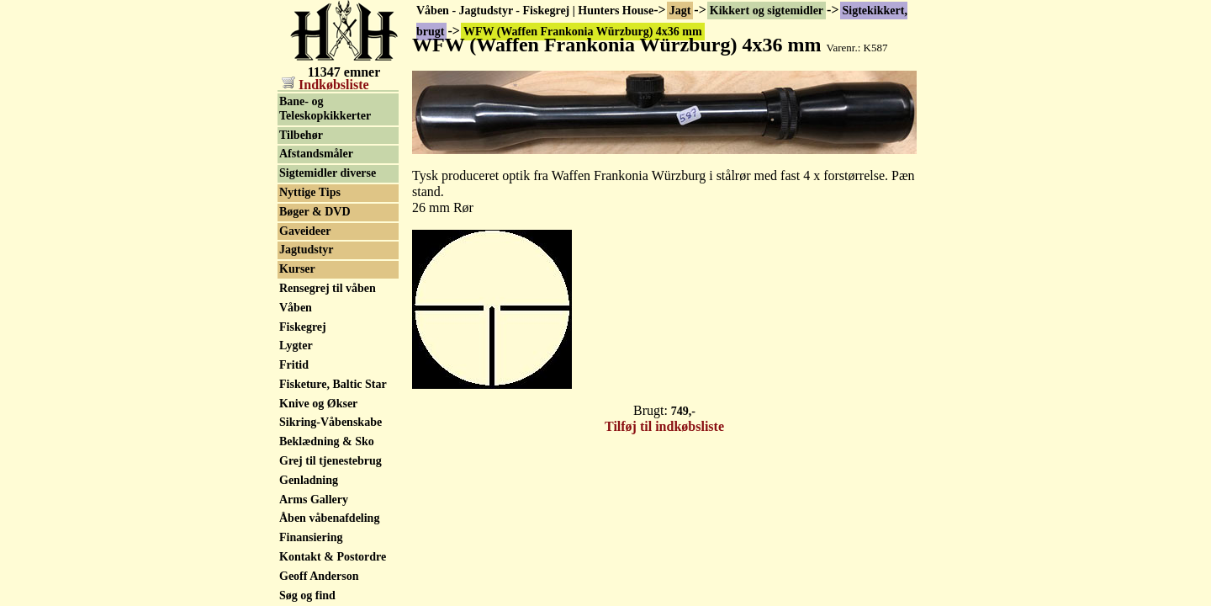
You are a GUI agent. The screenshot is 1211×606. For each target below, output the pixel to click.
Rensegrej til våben (327, 356)
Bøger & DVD (315, 280)
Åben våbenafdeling (329, 586)
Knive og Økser (318, 471)
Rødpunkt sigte (317, 117)
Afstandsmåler (316, 221)
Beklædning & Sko (326, 509)
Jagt (680, 10)
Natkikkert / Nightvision (310, 143)
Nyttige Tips (310, 260)
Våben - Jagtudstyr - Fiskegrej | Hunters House (534, 10)
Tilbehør (301, 203)
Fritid (294, 433)
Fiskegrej (302, 395)
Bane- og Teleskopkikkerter (325, 176)
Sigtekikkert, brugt (327, 98)
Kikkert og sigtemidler (766, 10)
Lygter (296, 413)
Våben (295, 375)
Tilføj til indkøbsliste (664, 426)
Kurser (297, 337)
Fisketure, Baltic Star (333, 452)
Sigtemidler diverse (327, 241)
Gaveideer (305, 299)
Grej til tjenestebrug (330, 529)
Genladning (308, 548)
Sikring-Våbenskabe (330, 490)
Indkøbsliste (325, 84)
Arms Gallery (313, 567)
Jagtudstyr (306, 317)
